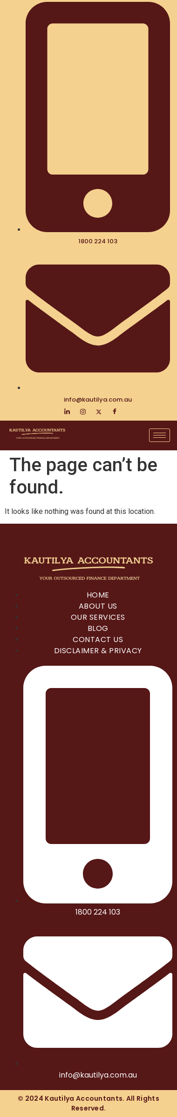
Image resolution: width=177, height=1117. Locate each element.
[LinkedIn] (67, 412)
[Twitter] (99, 412)
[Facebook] (115, 412)
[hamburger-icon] (159, 435)
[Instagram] (83, 412)
